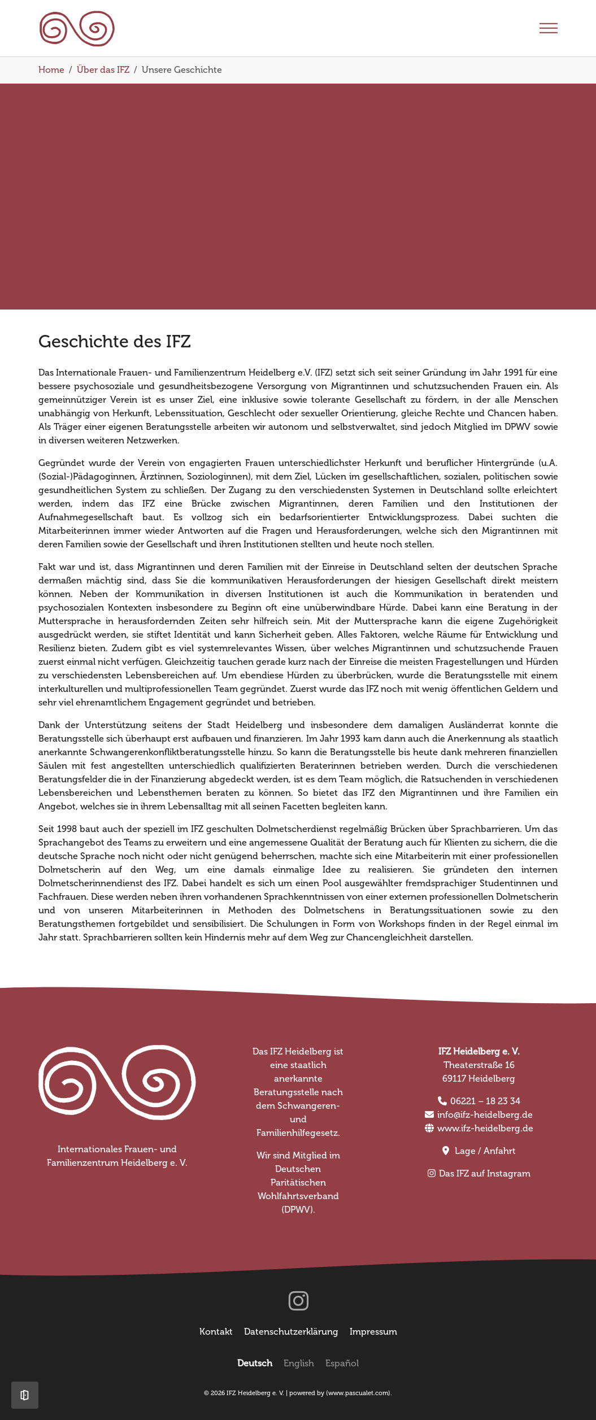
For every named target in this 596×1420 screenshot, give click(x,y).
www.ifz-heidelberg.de (485, 1128)
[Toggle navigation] (548, 28)
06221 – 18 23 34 (485, 1101)
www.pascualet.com (358, 1393)
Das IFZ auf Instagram (484, 1173)
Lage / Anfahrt (485, 1150)
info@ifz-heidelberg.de (485, 1114)
